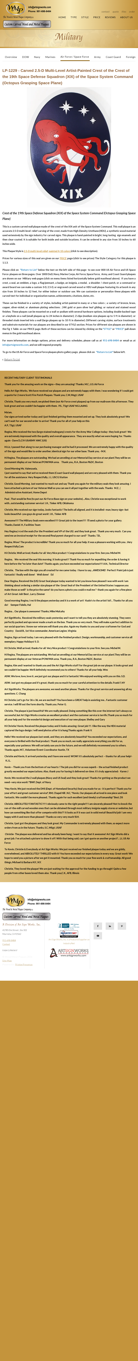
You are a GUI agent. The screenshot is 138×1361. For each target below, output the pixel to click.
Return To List (12, 359)
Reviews (110, 17)
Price (96, 17)
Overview (11, 56)
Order (132, 11)
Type (74, 17)
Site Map (7, 960)
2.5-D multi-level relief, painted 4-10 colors (47, 251)
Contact (106, 11)
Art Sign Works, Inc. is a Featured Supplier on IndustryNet (69, 938)
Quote (116, 11)
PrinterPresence (24, 964)
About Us (126, 17)
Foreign (130, 56)
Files (124, 11)
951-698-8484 (9, 940)
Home (62, 17)
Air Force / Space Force (74, 56)
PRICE (63, 258)
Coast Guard (113, 56)
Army (97, 56)
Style (85, 17)
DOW (25, 56)
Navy (37, 56)
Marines (50, 56)
